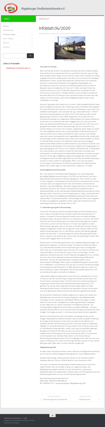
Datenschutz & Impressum (12, 418)
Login (25, 418)
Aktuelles (6, 26)
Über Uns (6, 43)
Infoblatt (44, 19)
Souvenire (6, 47)
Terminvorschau (8, 30)
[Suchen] (30, 55)
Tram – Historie (8, 39)
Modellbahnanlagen (9, 34)
